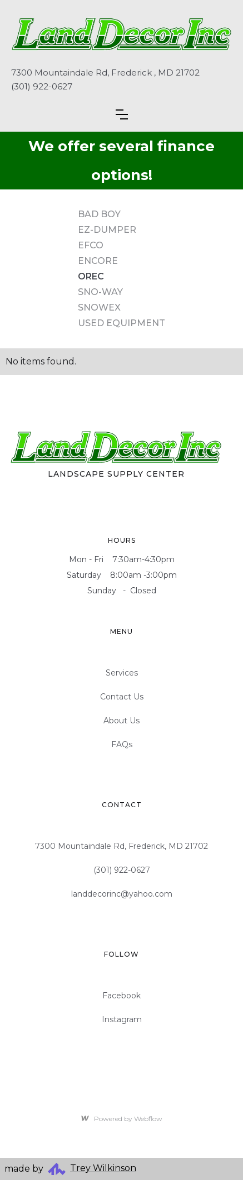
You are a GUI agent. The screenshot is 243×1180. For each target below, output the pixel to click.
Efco (90, 245)
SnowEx (99, 307)
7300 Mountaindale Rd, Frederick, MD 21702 (121, 846)
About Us (121, 721)
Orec (91, 276)
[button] (122, 114)
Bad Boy (99, 214)
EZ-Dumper (107, 229)
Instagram (122, 1019)
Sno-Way (100, 292)
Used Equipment (121, 323)
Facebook (121, 996)
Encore (98, 261)
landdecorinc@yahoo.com (121, 894)
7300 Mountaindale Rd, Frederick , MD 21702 (105, 72)
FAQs (121, 744)
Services (122, 673)
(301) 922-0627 (41, 86)
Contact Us (121, 697)
